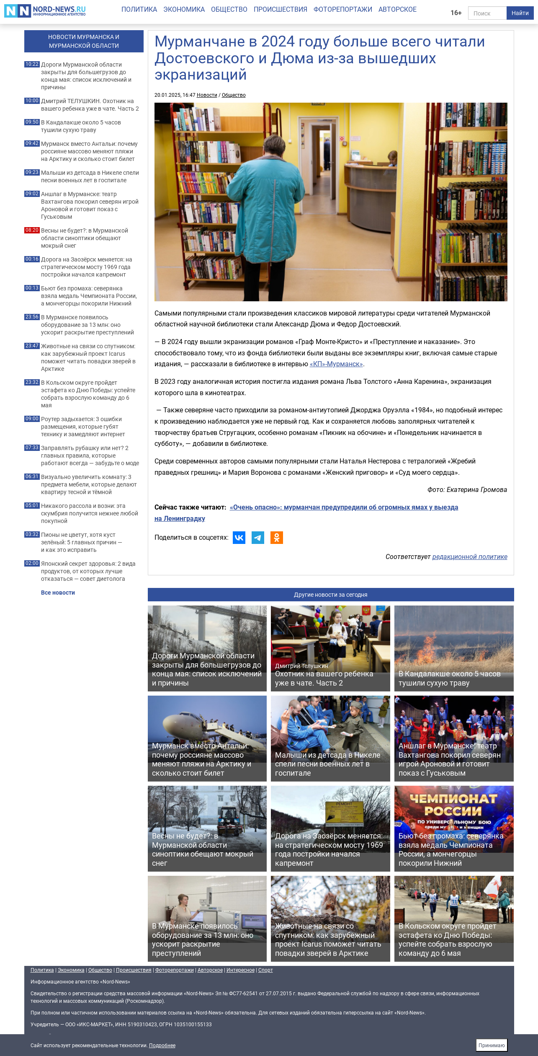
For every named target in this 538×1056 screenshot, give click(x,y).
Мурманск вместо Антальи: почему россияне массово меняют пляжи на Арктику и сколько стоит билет (89, 151)
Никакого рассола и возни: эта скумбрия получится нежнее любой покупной (89, 513)
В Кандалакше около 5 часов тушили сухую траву (81, 126)
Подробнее (162, 1045)
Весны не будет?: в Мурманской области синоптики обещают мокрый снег (84, 238)
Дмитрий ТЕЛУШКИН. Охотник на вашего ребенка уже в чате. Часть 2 (90, 104)
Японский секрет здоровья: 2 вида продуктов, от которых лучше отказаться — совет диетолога (88, 571)
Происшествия (280, 9)
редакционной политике (469, 556)
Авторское (397, 9)
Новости (207, 94)
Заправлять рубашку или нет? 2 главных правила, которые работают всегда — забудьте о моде (90, 455)
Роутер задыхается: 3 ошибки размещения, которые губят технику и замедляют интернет (83, 426)
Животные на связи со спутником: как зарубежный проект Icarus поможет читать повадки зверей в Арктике (88, 357)
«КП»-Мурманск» (336, 363)
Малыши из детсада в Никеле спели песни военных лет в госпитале (90, 176)
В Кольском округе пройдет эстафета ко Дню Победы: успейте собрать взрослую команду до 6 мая (88, 394)
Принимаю (492, 1045)
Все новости (58, 592)
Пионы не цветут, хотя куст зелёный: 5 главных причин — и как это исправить (81, 542)
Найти (520, 13)
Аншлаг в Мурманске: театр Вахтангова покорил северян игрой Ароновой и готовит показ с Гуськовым (90, 205)
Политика (139, 9)
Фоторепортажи (343, 9)
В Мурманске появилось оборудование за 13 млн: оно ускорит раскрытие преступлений (87, 324)
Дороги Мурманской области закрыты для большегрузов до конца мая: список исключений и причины (86, 76)
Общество (229, 9)
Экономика (184, 9)
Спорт (265, 969)
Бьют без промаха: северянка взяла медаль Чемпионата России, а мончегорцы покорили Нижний (89, 296)
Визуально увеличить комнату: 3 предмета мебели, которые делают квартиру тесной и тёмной (89, 484)
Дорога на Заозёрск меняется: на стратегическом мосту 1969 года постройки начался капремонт (86, 267)
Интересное (241, 969)
